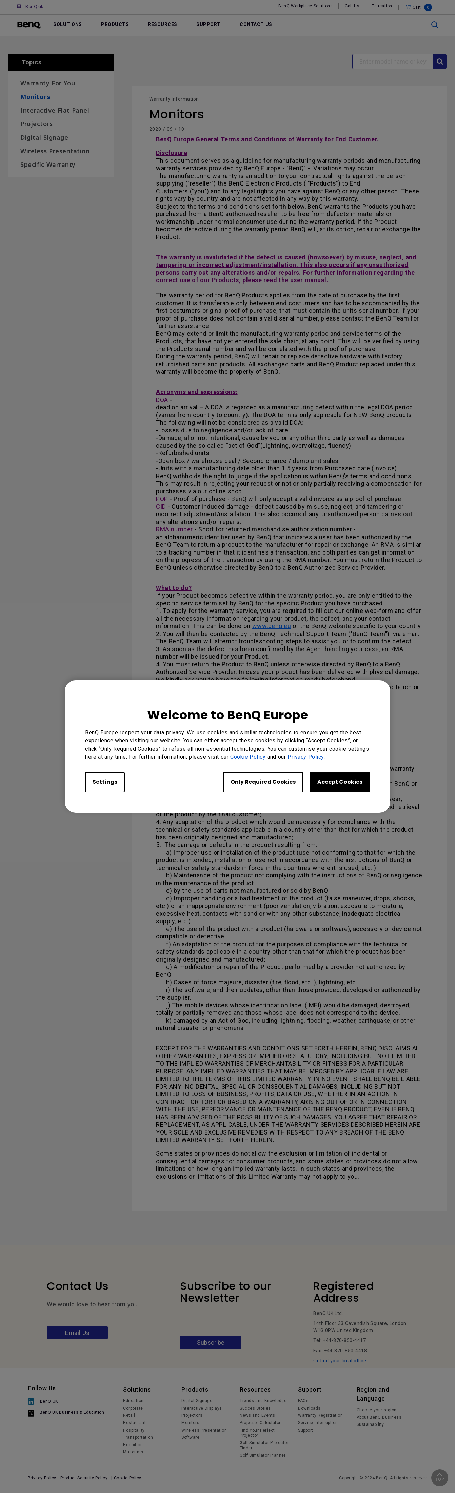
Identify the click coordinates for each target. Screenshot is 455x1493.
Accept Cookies (339, 782)
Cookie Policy (247, 757)
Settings (105, 782)
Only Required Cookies (263, 782)
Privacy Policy (306, 757)
